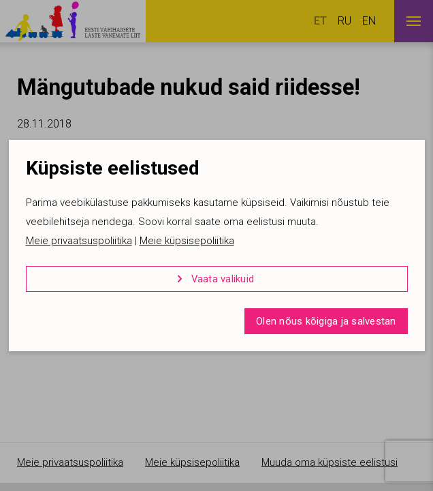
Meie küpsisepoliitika (187, 241)
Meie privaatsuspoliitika (79, 241)
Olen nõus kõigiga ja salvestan (326, 321)
